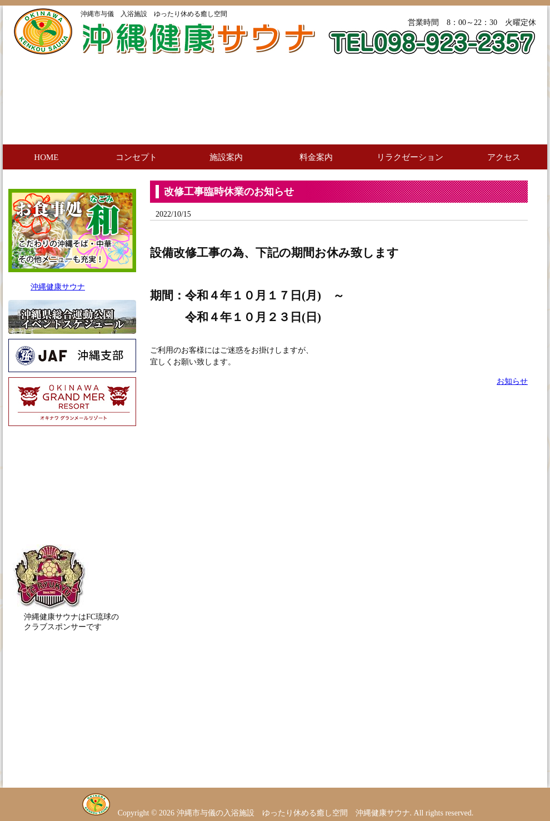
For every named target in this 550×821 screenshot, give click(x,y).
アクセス (504, 157)
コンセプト (136, 157)
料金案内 (316, 157)
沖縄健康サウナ (58, 287)
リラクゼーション (410, 157)
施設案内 (226, 157)
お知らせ (512, 381)
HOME (46, 157)
